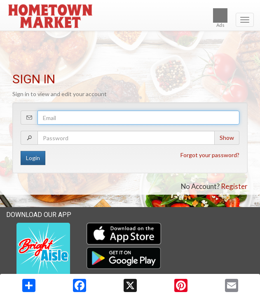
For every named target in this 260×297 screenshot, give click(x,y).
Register (234, 186)
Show (227, 137)
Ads (220, 18)
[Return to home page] (130, 16)
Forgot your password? (209, 154)
